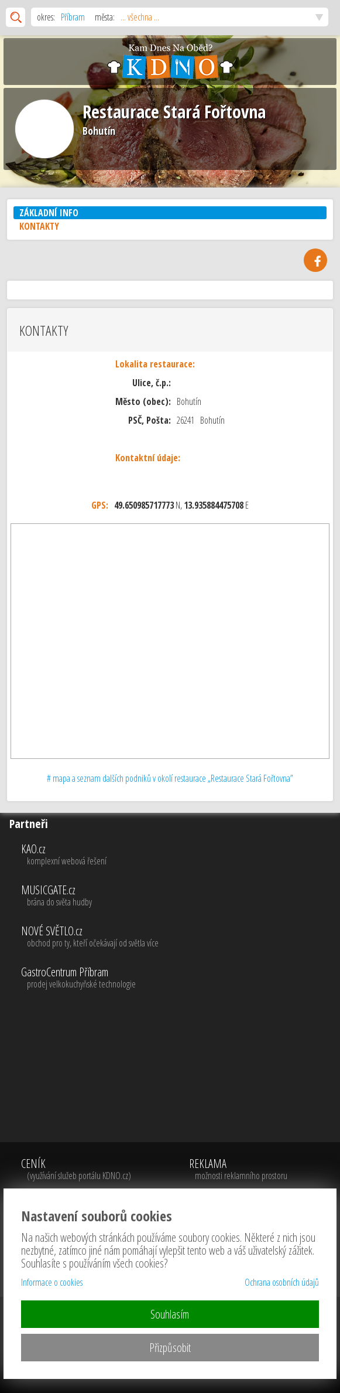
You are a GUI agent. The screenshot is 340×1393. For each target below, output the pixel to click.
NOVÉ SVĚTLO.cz (178, 937)
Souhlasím (169, 1314)
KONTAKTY (39, 226)
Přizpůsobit (170, 1347)
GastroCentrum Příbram (178, 978)
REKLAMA (240, 1169)
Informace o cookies (52, 1282)
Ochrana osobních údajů (282, 1282)
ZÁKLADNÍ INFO (48, 212)
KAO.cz (178, 855)
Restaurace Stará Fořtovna (174, 112)
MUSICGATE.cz (178, 896)
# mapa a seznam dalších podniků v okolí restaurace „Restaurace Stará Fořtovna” (170, 778)
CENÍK (81, 1169)
